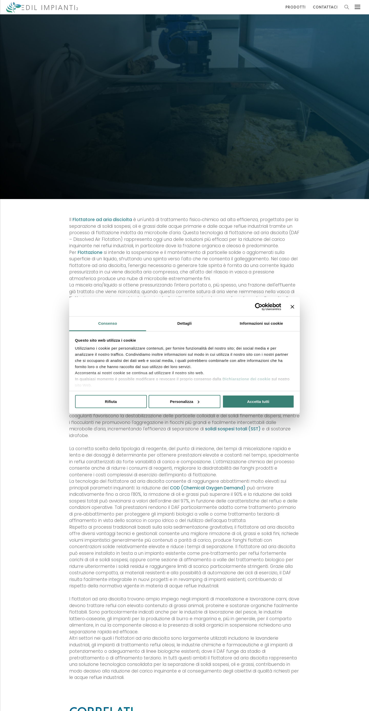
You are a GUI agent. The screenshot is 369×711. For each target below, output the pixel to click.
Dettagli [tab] (184, 323)
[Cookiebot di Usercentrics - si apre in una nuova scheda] (258, 307)
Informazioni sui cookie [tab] (261, 323)
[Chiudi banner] (292, 307)
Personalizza (184, 401)
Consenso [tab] (107, 323)
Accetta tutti (258, 401)
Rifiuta (111, 401)
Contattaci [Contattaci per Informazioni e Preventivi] (325, 7)
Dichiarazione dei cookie (246, 379)
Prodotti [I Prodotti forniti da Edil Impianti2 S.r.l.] (295, 7)
